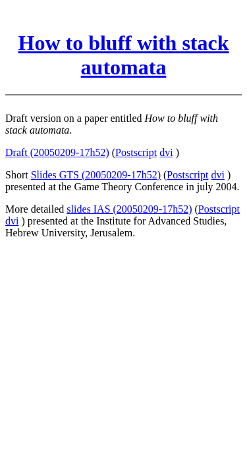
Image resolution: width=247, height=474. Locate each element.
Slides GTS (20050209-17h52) (96, 174)
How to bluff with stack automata (123, 55)
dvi (166, 152)
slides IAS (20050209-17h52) (129, 209)
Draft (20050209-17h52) (57, 152)
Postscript (136, 152)
